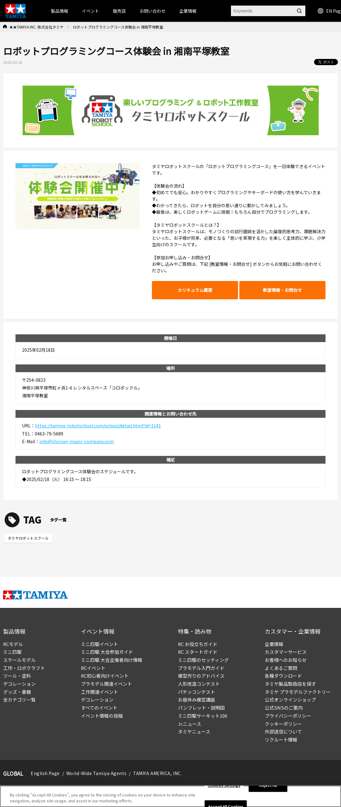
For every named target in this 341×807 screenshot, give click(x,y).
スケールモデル (19, 660)
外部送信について (283, 731)
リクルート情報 (281, 739)
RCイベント (93, 668)
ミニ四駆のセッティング (203, 660)
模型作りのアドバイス (201, 675)
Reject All (268, 785)
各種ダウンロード (283, 675)
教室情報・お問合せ (282, 290)
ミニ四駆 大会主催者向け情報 (111, 660)
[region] (170, 796)
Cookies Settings (224, 785)
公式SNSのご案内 (284, 707)
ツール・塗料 (17, 675)
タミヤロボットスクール (28, 538)
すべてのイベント (99, 707)
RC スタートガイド (197, 652)
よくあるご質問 (281, 668)
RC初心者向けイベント (105, 675)
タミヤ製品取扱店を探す (290, 683)
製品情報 (59, 11)
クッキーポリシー (283, 723)
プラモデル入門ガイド (201, 668)
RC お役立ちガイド (197, 644)
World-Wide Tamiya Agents (96, 773)
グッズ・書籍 (17, 692)
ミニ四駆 (12, 652)
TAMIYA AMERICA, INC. (157, 773)
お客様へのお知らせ (286, 660)
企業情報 (274, 644)
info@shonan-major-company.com (76, 441)
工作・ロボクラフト (24, 668)
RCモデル (13, 644)
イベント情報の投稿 (102, 715)
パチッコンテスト (196, 692)
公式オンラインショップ (290, 699)
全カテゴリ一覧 (19, 699)
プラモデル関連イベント (106, 683)
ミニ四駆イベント (99, 644)
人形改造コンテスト (199, 683)
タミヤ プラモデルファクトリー (298, 692)
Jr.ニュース (189, 723)
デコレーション (19, 683)
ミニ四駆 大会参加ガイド (107, 652)
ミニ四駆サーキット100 (202, 715)
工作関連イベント (99, 692)
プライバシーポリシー (288, 715)
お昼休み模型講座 (196, 699)
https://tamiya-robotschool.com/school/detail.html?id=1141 (98, 425)
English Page (45, 773)
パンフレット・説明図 (201, 707)
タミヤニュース (194, 731)
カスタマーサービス (286, 652)
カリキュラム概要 (195, 290)
